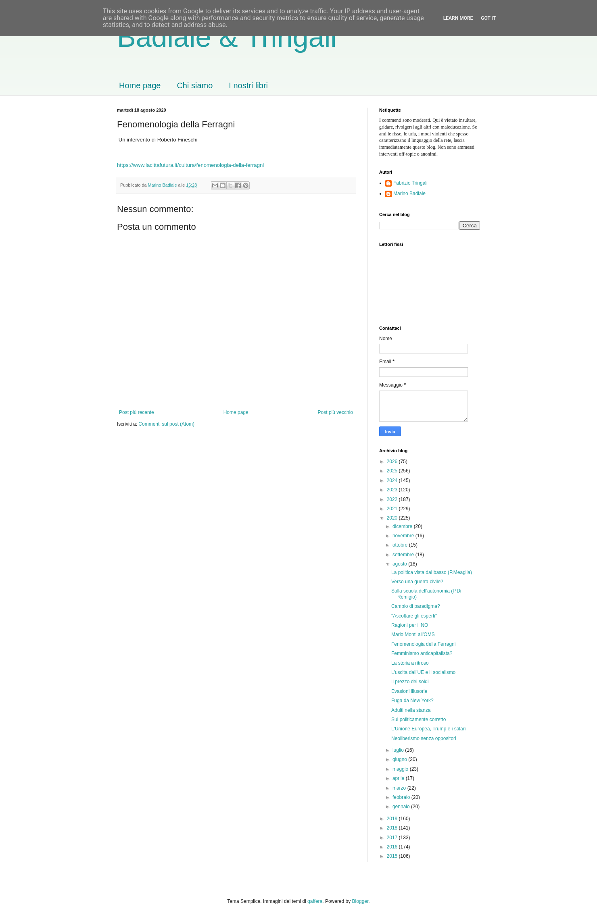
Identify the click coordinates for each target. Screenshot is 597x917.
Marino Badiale (409, 193)
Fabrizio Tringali (410, 183)
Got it (488, 18)
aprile (399, 778)
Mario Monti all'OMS (413, 634)
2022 (393, 499)
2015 (393, 856)
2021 (393, 509)
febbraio (401, 797)
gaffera (314, 901)
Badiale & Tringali (227, 37)
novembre (403, 536)
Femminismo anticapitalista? (421, 653)
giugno (400, 759)
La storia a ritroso (410, 663)
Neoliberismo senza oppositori (423, 738)
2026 (393, 461)
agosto (400, 564)
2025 (393, 471)
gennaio (401, 806)
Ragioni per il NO (409, 625)
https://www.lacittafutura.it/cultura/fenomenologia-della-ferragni (190, 165)
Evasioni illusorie (409, 691)
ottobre (400, 545)
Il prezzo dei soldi (410, 681)
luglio (398, 750)
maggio (401, 769)
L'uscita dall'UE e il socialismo (423, 672)
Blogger (360, 901)
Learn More (458, 18)
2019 (393, 818)
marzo (399, 788)
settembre (403, 554)
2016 (393, 847)
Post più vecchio (335, 412)
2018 (393, 828)
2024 (393, 480)
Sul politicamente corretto (418, 719)
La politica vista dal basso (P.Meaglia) (431, 572)
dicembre (403, 526)
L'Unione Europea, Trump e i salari (428, 729)
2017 (393, 837)
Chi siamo (195, 85)
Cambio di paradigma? (415, 606)
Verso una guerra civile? (417, 581)
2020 (393, 518)
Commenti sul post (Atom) (166, 424)
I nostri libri (248, 85)
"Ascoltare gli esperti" (414, 616)
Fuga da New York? (412, 700)
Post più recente (136, 412)
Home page (140, 85)
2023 (393, 490)
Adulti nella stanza (410, 710)
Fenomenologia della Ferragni (423, 644)
